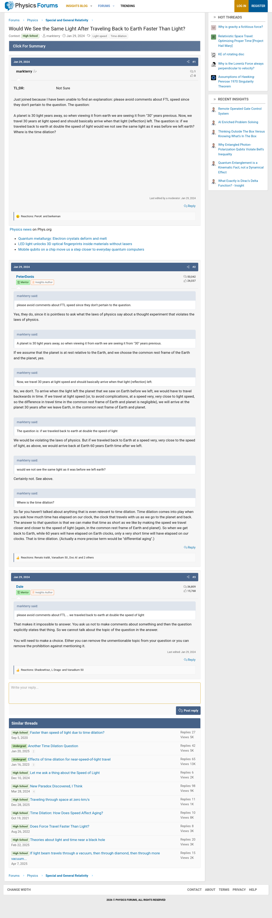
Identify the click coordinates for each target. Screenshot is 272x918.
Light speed (103, 37)
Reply (188, 208)
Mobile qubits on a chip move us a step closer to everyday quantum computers (84, 251)
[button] (94, 6)
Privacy (235, 891)
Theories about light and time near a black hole (70, 841)
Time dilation (122, 37)
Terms (219, 891)
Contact (190, 891)
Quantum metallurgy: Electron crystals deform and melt (65, 240)
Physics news (24, 231)
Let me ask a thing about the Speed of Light (68, 774)
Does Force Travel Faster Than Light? (62, 828)
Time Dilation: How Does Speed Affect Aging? (69, 814)
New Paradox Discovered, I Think (59, 788)
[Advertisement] (105, 167)
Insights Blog (80, 6)
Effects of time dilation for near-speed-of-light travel (72, 761)
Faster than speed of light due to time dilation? (70, 734)
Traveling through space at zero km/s (63, 801)
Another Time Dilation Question (56, 747)
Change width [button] (23, 891)
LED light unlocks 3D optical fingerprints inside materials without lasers (78, 245)
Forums (107, 6)
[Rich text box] (104, 694)
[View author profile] (45, 284)
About (206, 891)
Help (249, 891)
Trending (131, 6)
